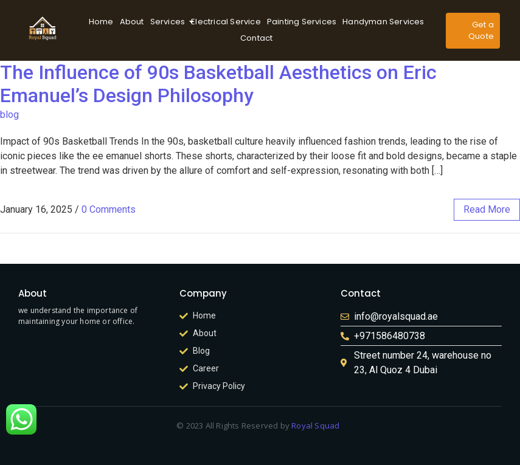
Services (169, 21)
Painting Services (301, 21)
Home (101, 21)
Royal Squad (315, 425)
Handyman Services (383, 21)
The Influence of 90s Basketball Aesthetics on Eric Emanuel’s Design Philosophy (218, 84)
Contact (256, 38)
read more (486, 209)
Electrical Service (226, 21)
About (132, 21)
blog (9, 114)
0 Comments (108, 209)
